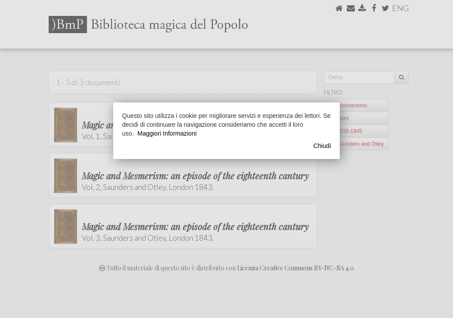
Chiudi (322, 145)
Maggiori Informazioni (166, 133)
